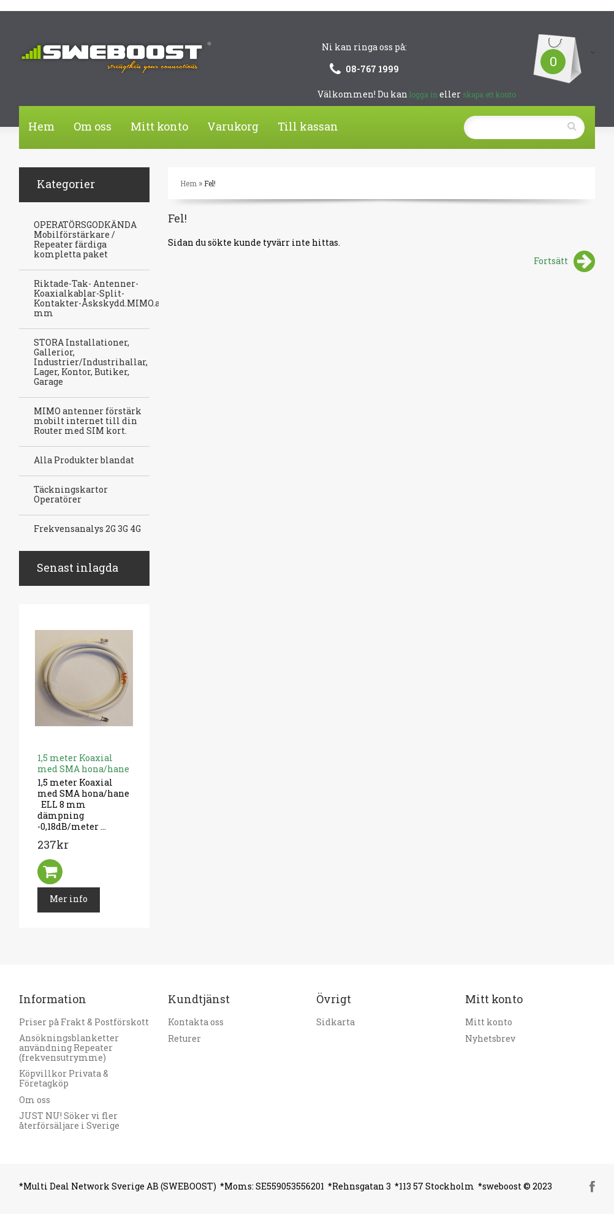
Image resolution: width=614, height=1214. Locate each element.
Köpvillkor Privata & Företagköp (63, 1078)
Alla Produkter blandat (84, 460)
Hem (41, 126)
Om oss (93, 126)
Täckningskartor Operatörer (71, 494)
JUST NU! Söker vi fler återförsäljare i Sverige (69, 1121)
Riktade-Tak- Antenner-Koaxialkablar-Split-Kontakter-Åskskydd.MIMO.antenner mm (115, 298)
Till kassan (308, 126)
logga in (423, 94)
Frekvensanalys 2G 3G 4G (87, 529)
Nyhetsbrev (490, 1039)
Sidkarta (335, 1022)
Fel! (210, 183)
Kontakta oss (196, 1022)
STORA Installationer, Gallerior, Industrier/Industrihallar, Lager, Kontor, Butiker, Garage (91, 362)
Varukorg (233, 126)
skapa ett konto (489, 94)
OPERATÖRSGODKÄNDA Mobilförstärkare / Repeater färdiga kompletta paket (85, 239)
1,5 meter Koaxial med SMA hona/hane (83, 763)
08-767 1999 (372, 69)
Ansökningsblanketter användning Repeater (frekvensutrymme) (69, 1048)
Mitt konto (159, 126)
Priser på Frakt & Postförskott (84, 1022)
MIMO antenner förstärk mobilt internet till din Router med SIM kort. (88, 421)
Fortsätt (564, 262)
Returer (184, 1039)
